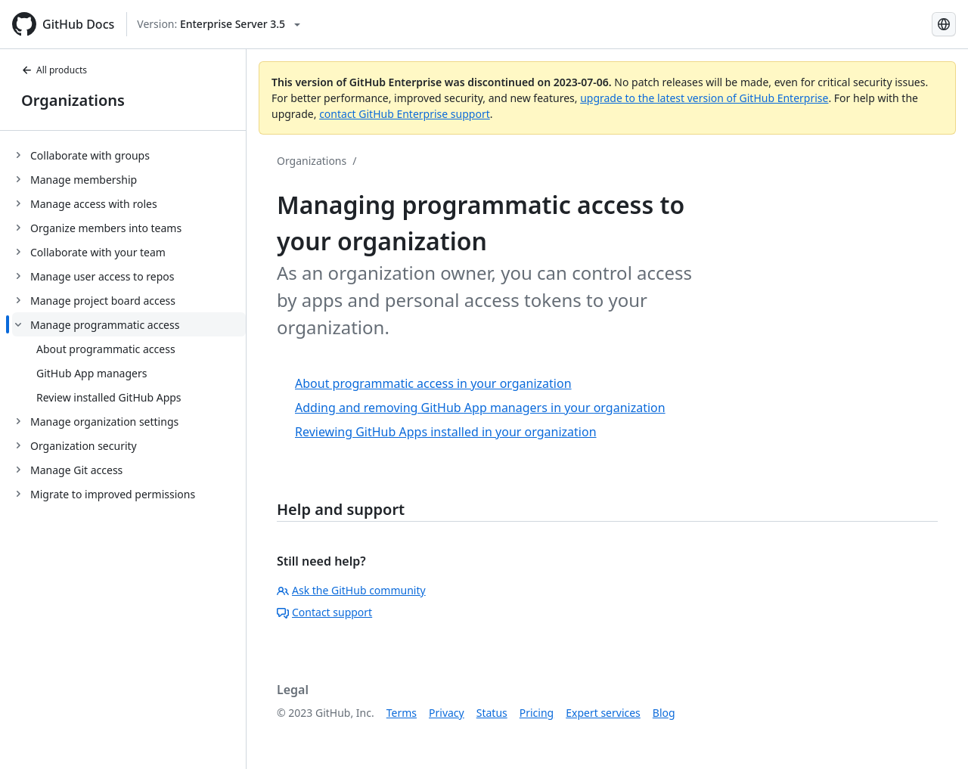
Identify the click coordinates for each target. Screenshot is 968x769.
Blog (664, 712)
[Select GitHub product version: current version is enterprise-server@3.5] (218, 24)
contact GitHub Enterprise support (404, 114)
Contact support (324, 612)
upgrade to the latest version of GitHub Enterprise (704, 98)
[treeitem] (129, 155)
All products (54, 70)
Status (491, 712)
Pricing (537, 712)
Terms (401, 712)
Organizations (73, 100)
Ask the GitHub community (351, 590)
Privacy (446, 712)
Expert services (603, 712)
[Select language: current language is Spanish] (944, 24)
